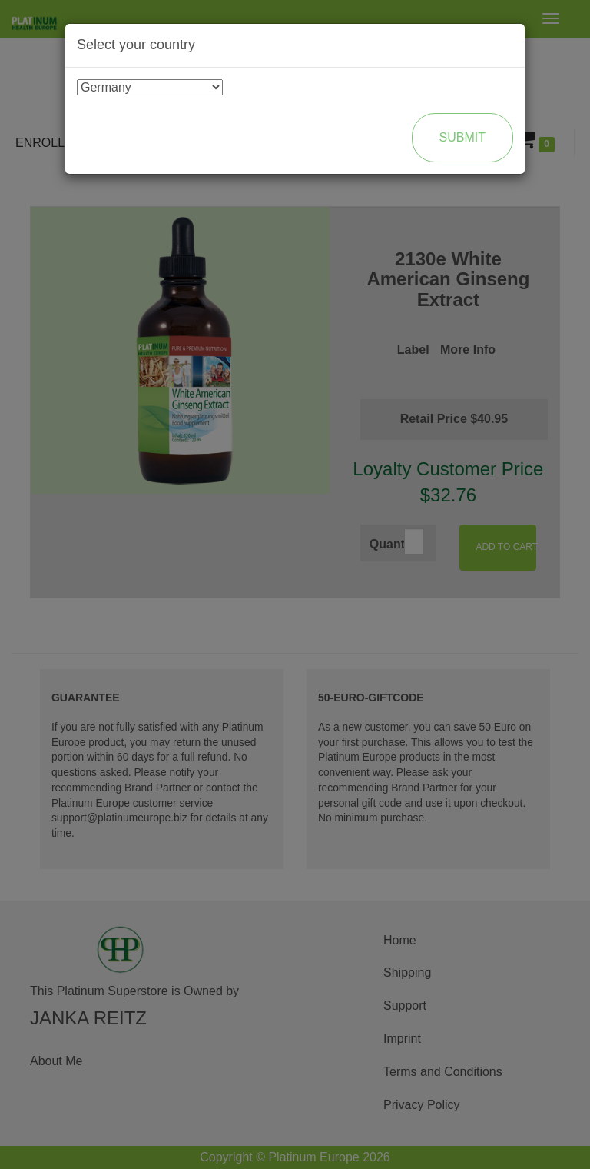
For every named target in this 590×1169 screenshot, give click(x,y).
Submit (462, 137)
